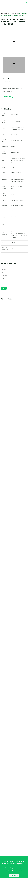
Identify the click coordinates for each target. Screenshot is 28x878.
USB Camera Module (14, 13)
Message (3, 278)
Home (2, 13)
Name (2, 267)
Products (6, 13)
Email (2, 272)
